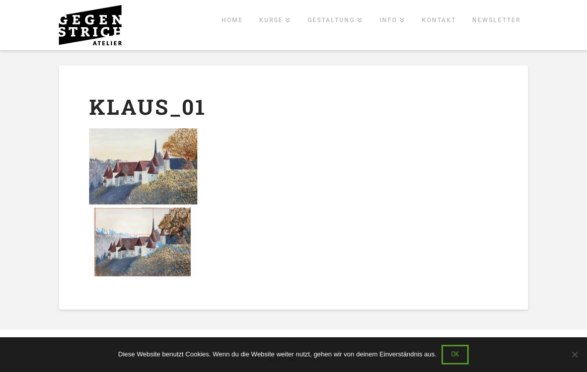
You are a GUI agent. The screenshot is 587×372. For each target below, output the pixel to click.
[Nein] (574, 354)
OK (455, 354)
